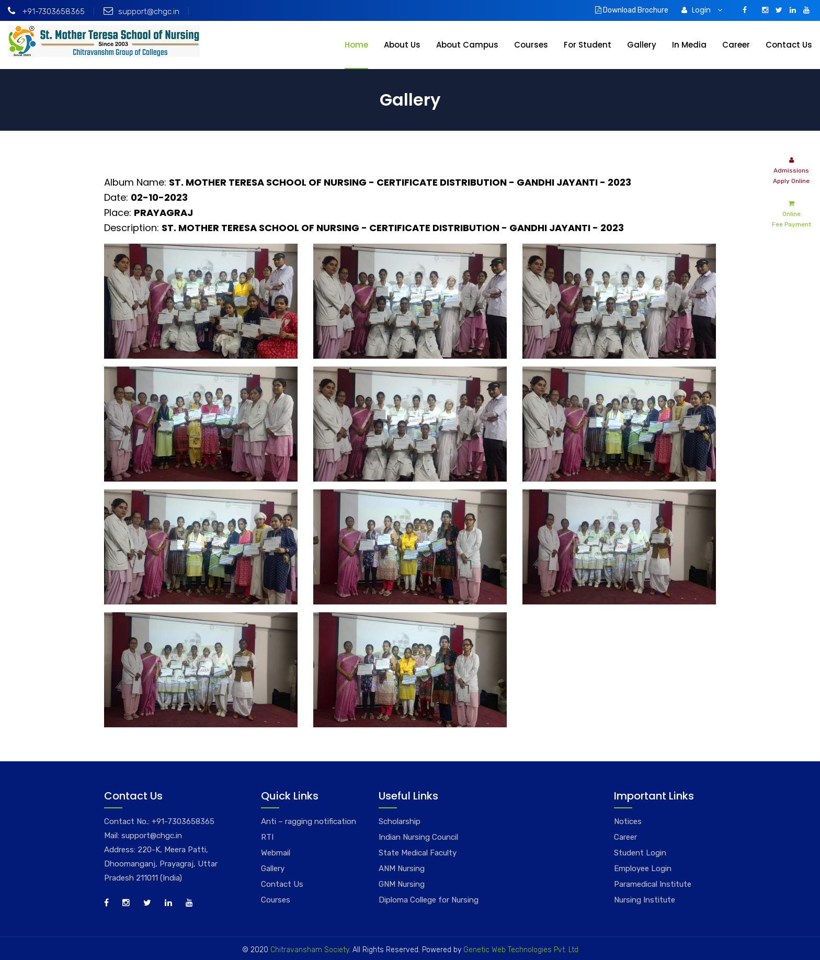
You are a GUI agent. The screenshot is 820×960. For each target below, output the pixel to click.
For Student (587, 44)
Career (736, 44)
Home (356, 44)
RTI (267, 837)
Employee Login (642, 868)
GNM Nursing (402, 884)
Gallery (641, 44)
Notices (628, 821)
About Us (402, 44)
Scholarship (399, 821)
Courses (531, 44)
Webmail (275, 853)
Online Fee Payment (791, 213)
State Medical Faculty (418, 853)
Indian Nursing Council (418, 837)
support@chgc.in (141, 11)
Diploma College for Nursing (429, 900)
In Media (689, 44)
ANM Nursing (402, 868)
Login (701, 10)
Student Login (640, 853)
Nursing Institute (644, 900)
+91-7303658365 (46, 11)
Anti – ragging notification (308, 821)
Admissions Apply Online (791, 170)
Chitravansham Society (309, 949)
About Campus (467, 44)
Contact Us (789, 44)
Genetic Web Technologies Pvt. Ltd (519, 949)
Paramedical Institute (652, 884)
